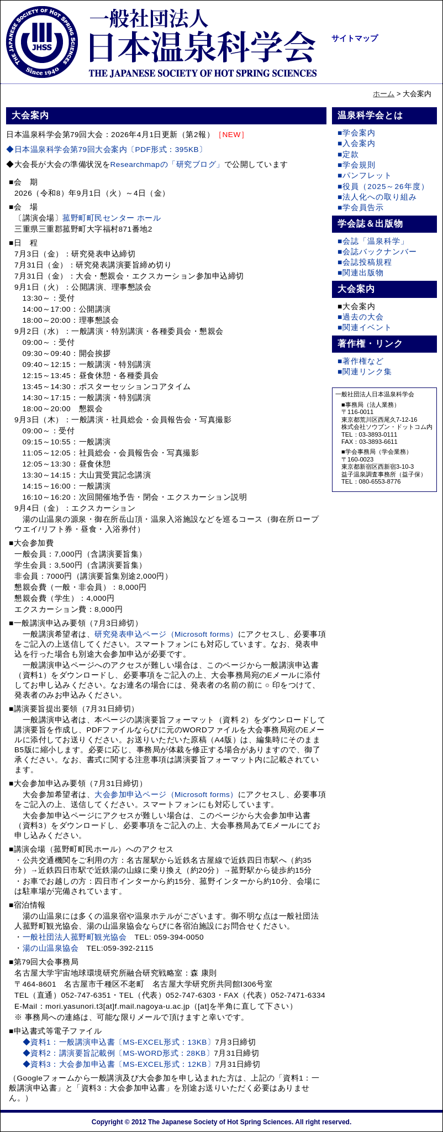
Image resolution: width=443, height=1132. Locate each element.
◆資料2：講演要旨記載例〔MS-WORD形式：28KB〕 (118, 1053)
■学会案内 (356, 133)
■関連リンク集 (364, 372)
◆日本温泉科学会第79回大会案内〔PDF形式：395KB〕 (106, 149)
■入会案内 (356, 143)
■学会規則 (356, 165)
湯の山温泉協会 (51, 948)
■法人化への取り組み (377, 197)
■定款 (348, 154)
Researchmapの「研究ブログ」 (167, 164)
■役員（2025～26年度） (383, 186)
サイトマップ (354, 38)
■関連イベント (364, 327)
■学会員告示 (360, 207)
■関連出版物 (360, 273)
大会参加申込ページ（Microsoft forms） (166, 794)
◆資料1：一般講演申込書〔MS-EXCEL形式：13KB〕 (119, 1042)
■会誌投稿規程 (364, 262)
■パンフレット (364, 175)
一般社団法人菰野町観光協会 (75, 937)
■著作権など (360, 361)
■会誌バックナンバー (377, 252)
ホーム (383, 94)
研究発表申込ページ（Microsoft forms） (166, 634)
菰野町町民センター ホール (111, 218)
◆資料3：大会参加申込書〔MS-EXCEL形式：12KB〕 (119, 1064)
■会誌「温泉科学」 (373, 241)
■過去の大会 (360, 317)
